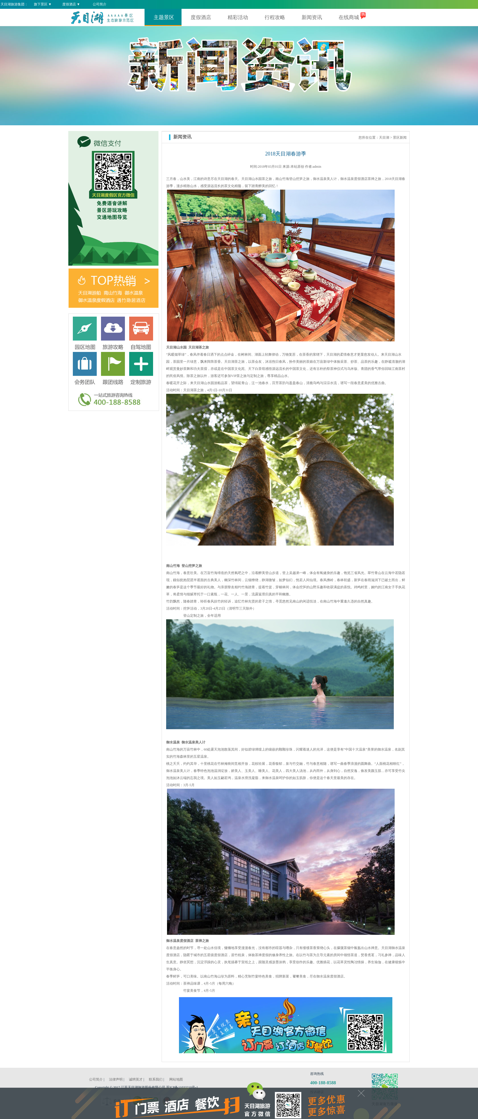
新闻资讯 (312, 17)
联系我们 (155, 1079)
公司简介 (99, 4)
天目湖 (384, 138)
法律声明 (116, 1079)
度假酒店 (201, 17)
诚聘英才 (136, 1079)
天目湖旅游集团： (14, 4)
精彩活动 (238, 17)
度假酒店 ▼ (71, 4)
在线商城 (349, 17)
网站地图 (176, 1079)
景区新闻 (400, 138)
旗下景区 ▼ (43, 4)
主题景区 (164, 17)
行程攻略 (275, 17)
